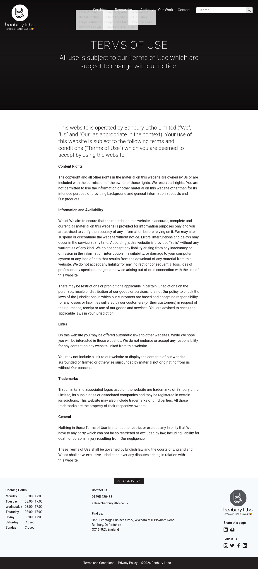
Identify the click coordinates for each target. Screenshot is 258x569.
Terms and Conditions (98, 563)
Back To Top (129, 480)
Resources (122, 11)
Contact (183, 11)
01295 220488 (102, 496)
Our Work (164, 11)
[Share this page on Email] (232, 529)
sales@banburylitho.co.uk (110, 503)
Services (98, 11)
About (145, 11)
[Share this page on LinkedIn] (226, 529)
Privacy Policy (127, 563)
